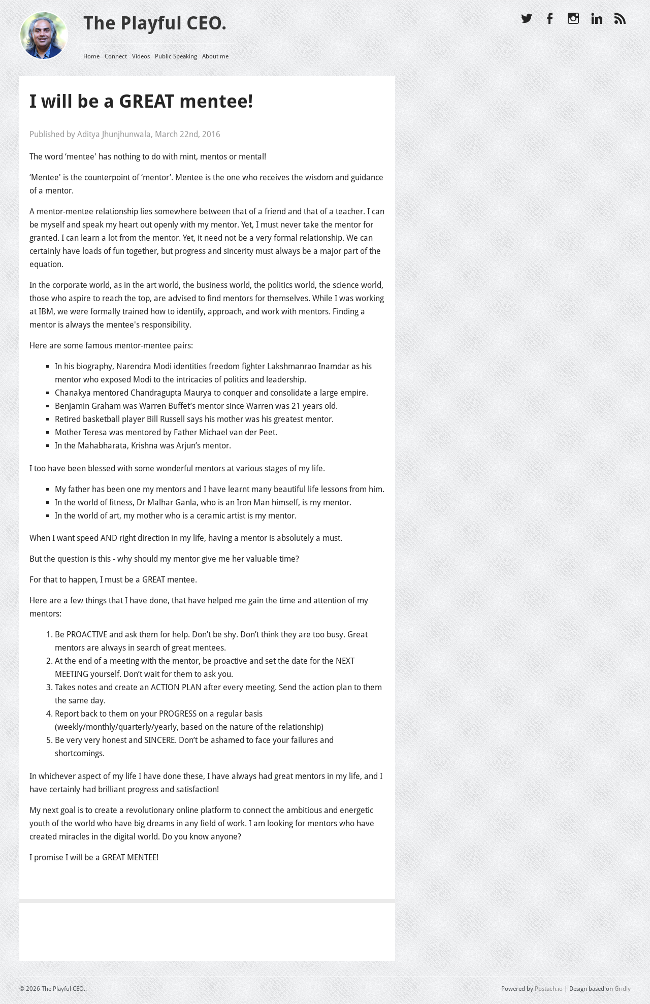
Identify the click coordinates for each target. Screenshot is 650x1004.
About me (215, 56)
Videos (141, 56)
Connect (116, 56)
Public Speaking (176, 56)
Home (91, 56)
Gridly (622, 988)
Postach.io (549, 988)
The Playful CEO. (154, 23)
